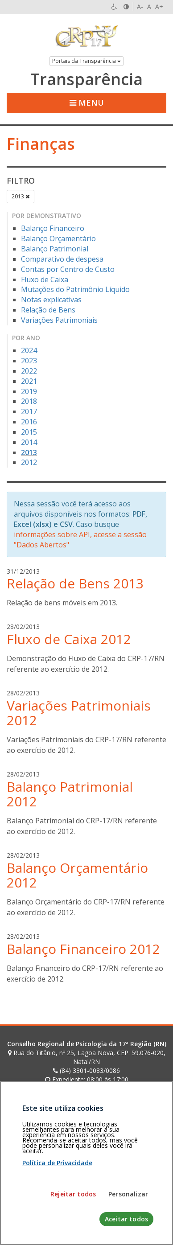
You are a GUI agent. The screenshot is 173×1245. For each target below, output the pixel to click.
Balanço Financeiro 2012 (83, 949)
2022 (29, 371)
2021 (29, 381)
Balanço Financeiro (52, 228)
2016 (29, 422)
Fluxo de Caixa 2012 (69, 639)
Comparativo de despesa (62, 259)
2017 (29, 411)
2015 (29, 432)
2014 (29, 442)
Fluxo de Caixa (44, 279)
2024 (29, 350)
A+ (159, 6)
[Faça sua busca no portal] (78, 1105)
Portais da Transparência (86, 61)
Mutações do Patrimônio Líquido (75, 289)
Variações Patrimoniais (59, 320)
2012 (29, 462)
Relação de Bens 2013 (75, 583)
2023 (29, 361)
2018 (29, 401)
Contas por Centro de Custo (68, 269)
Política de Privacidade (57, 1234)
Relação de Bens (48, 310)
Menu (87, 102)
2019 (29, 391)
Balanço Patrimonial (54, 249)
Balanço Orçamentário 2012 (77, 875)
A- (140, 6)
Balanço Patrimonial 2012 (70, 793)
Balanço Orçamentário (58, 238)
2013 (20, 196)
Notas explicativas (51, 299)
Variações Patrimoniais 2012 (79, 712)
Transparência (86, 79)
